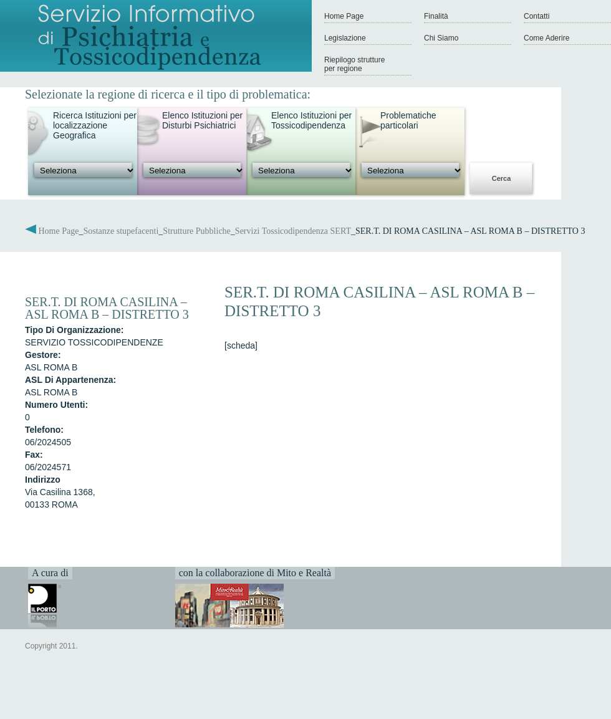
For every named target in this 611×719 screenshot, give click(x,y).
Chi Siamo (441, 38)
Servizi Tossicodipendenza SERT (293, 231)
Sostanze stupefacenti (120, 231)
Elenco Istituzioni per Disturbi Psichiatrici (202, 120)
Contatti (536, 16)
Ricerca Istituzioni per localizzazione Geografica (95, 125)
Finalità (436, 16)
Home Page (343, 16)
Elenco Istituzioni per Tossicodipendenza (311, 120)
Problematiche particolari (408, 120)
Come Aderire (546, 38)
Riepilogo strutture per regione (354, 64)
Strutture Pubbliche (197, 231)
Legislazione (345, 38)
